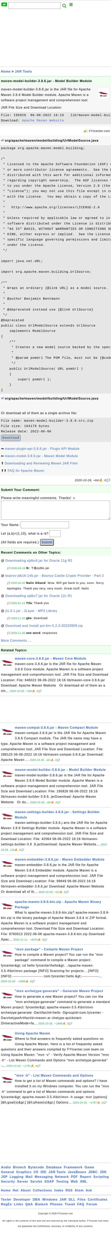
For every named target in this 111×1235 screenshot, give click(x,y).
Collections (42, 1194)
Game (89, 1171)
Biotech (19, 1171)
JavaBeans (77, 1176)
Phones (56, 1208)
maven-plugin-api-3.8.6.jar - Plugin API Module (42, 448)
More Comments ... (16, 644)
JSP (4, 1180)
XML (83, 1185)
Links (18, 1208)
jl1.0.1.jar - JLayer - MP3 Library (31, 615)
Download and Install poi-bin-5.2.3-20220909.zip (44, 629)
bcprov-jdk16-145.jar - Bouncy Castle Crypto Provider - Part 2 (55, 579)
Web (74, 1185)
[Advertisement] (55, 39)
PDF (74, 1180)
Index (58, 1194)
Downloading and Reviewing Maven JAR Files (41, 463)
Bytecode (36, 1171)
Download (10, 438)
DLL (72, 1203)
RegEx (6, 1208)
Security (8, 1185)
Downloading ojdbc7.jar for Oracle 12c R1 (39, 599)
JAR (63, 1203)
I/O (36, 1176)
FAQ (80, 1208)
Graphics (24, 1176)
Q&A (29, 1208)
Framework (73, 1171)
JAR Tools (23, 71)
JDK (103, 1176)
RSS (69, 1194)
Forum (91, 1208)
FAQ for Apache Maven (26, 470)
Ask (89, 1194)
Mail (29, 1180)
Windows (49, 1203)
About (26, 1194)
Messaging (44, 1180)
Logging (17, 1180)
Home (6, 71)
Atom (79, 1194)
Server (22, 1185)
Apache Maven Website (43, 120)
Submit (47, 546)
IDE (44, 1176)
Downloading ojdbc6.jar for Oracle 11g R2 (39, 564)
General (7, 1176)
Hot (16, 1194)
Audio (6, 1171)
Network (62, 1180)
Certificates (97, 1203)
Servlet (36, 1185)
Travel (70, 1208)
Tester (6, 1203)
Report (85, 1180)
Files (82, 1203)
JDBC (93, 1176)
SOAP (49, 1185)
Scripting (101, 1180)
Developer (22, 1203)
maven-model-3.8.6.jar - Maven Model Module (41, 456)
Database (54, 1171)
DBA (36, 1203)
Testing (62, 1185)
